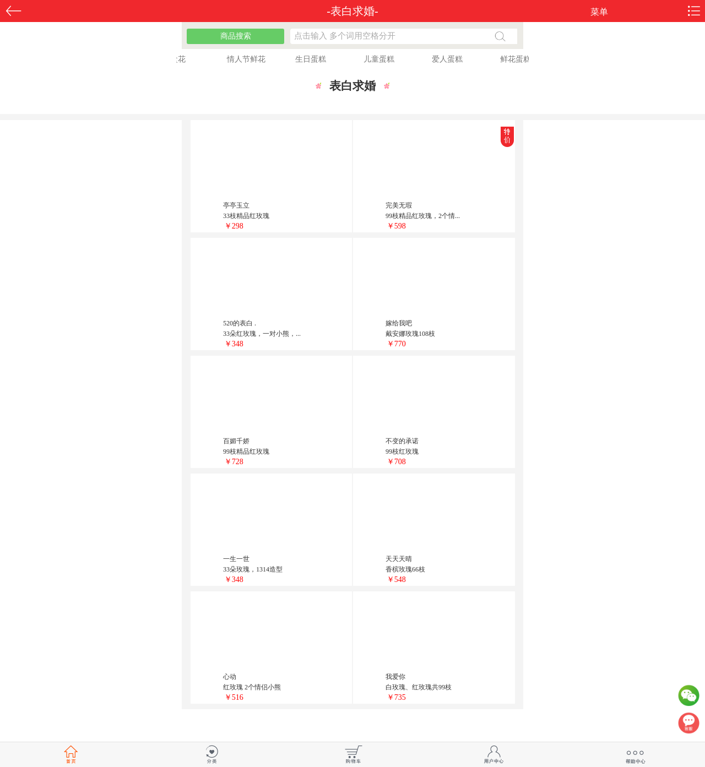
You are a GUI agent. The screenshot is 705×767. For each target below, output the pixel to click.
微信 (688, 698)
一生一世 (236, 559)
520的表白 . (239, 323)
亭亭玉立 (236, 205)
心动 (229, 677)
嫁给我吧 (399, 323)
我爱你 (395, 677)
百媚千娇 (236, 441)
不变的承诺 (402, 441)
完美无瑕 (399, 205)
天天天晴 (399, 559)
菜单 (599, 12)
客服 (688, 725)
